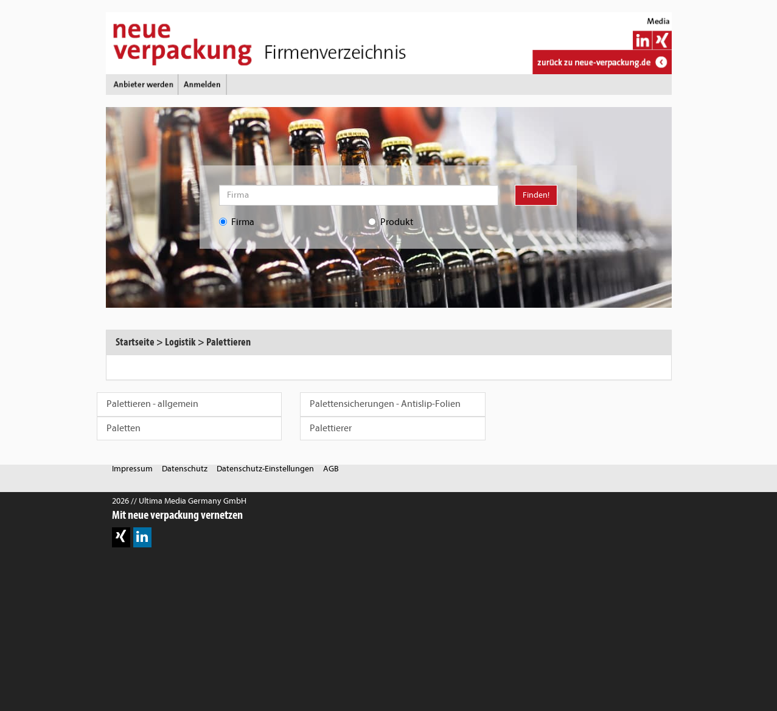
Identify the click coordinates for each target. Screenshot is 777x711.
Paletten (123, 428)
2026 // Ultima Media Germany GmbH (179, 501)
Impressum (132, 468)
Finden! (536, 195)
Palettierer (331, 428)
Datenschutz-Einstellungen (265, 468)
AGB (331, 468)
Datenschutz (184, 468)
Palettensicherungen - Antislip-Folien (385, 403)
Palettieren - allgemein (152, 403)
